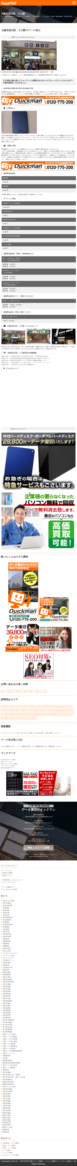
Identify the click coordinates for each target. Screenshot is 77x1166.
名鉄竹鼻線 (7, 1005)
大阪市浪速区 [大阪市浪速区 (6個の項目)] (70, 710)
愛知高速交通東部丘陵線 (11, 1063)
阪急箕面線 (7, 1125)
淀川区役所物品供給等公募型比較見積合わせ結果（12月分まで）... (31, 358)
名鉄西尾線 (7, 1013)
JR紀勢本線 (7, 934)
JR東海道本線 (8, 924)
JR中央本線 (7, 903)
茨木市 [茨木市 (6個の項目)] (27, 718)
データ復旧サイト (9, 887)
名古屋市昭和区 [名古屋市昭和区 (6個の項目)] (42, 706)
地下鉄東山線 (7, 1027)
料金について (7, 875)
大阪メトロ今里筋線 (10, 1036)
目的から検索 (7, 873)
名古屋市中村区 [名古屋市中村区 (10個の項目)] (21, 706)
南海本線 (6, 970)
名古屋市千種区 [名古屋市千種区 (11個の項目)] (28, 706)
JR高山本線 (7, 948)
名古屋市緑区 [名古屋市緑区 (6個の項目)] (3, 710)
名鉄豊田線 (7, 1017)
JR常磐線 (6, 922)
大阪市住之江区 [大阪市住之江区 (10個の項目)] (26, 710)
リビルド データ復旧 (11, 1155)
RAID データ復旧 (9, 1148)
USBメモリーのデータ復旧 (9, 764)
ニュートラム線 (8, 955)
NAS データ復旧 (9, 1145)
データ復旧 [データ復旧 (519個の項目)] (29, 691)
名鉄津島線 (7, 994)
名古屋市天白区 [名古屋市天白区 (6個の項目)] (35, 706)
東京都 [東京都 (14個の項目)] (61, 714)
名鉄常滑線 (7, 989)
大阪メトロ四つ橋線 (10, 1041)
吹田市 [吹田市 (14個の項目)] (15, 710)
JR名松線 (6, 912)
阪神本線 (6, 1129)
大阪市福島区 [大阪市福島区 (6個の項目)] (16, 714)
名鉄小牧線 (7, 984)
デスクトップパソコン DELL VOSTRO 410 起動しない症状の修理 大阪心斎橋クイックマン (31, 733)
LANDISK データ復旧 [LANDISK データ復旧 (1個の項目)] (5, 691)
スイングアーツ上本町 (8, 766)
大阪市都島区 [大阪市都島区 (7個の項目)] (33, 714)
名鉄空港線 (7, 1003)
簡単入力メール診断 (38, 847)
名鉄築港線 (7, 1008)
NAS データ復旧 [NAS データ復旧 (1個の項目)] (14, 691)
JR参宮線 (6, 910)
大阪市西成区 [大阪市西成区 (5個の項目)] (27, 714)
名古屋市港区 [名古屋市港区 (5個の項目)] (55, 706)
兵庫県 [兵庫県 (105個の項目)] (10, 706)
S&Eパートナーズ (6, 761)
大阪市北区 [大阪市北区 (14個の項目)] (33, 710)
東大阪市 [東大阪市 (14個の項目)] (65, 714)
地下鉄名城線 (7, 1022)
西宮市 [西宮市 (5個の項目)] (31, 718)
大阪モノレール (8, 1053)
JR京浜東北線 (8, 905)
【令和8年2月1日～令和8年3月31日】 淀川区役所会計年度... (29, 356)
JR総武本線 (7, 936)
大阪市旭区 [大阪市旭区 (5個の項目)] (57, 710)
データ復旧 (34, 30)
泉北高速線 (7, 1072)
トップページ (7, 870)
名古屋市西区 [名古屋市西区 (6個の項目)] (9, 710)
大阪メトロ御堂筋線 (10, 1046)
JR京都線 (6, 908)
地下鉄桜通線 (7, 1029)
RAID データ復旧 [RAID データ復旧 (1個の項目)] (22, 691)
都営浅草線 (7, 1108)
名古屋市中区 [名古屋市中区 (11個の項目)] (15, 706)
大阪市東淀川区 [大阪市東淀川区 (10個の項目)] (63, 710)
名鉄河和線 (7, 991)
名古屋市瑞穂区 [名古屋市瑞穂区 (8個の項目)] (69, 706)
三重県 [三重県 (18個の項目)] (2, 706)
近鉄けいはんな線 (9, 1086)
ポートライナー (8, 958)
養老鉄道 (6, 1132)
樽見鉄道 (6, 1070)
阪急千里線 (7, 1117)
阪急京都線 (7, 1113)
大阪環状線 (7, 1055)
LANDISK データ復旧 (11, 1143)
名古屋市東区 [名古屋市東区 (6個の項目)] (49, 706)
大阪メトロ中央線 (9, 1034)
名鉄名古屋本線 (8, 982)
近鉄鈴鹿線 (7, 1103)
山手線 (5, 1058)
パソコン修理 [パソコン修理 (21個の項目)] (34, 691)
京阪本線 (6, 965)
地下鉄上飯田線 (8, 1020)
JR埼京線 (6, 915)
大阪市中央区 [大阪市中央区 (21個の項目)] (19, 710)
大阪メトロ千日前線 (10, 1039)
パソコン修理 (7, 1152)
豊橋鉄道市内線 (8, 1082)
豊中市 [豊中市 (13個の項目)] (35, 718)
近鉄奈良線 (7, 1096)
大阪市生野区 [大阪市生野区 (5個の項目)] (9, 714)
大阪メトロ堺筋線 (9, 1044)
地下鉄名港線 (7, 1024)
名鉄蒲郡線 (7, 1010)
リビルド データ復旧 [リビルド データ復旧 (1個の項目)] (42, 691)
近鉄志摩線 (7, 1101)
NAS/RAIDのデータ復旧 (8, 759)
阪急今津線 (7, 1115)
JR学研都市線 (8, 917)
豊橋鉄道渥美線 (8, 1084)
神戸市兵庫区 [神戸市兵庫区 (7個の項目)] (3, 718)
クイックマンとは (9, 882)
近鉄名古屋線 (7, 1091)
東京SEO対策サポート (8, 768)
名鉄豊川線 (7, 1015)
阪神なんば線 (7, 1127)
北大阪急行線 (7, 967)
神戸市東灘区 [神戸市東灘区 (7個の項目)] (9, 718)
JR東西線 (6, 927)
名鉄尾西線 (7, 986)
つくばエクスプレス (10, 953)
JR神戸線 (6, 932)
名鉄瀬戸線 (7, 996)
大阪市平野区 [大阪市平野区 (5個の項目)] (51, 710)
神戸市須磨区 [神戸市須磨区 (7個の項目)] (22, 718)
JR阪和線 (6, 943)
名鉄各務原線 (7, 979)
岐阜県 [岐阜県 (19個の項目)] (49, 714)
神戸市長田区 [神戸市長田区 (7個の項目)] (16, 718)
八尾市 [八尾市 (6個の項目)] (6, 706)
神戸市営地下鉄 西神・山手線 (14, 1077)
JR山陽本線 (7, 920)
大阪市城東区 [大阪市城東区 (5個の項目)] (38, 710)
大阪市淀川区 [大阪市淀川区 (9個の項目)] (3, 714)
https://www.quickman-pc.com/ (38, 856)
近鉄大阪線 (7, 1094)
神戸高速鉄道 (7, 1079)
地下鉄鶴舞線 (7, 1032)
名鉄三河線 (7, 977)
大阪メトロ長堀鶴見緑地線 (12, 1051)
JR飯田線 (6, 946)
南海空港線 (7, 972)
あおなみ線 (7, 951)
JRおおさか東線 (8, 901)
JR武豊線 (6, 929)
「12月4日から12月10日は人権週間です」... (23, 364)
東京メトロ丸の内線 (10, 1065)
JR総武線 (6, 939)
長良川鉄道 (7, 1110)
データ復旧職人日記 (12, 739)
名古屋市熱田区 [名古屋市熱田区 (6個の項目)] (62, 706)
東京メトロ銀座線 (9, 1067)
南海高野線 (7, 974)
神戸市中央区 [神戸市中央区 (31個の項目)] (70, 714)
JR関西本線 (7, 941)
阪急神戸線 (7, 1122)
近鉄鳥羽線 (7, 1106)
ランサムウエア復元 (10, 889)
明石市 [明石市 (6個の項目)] (57, 714)
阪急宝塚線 (7, 1120)
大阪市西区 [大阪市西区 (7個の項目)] (22, 714)
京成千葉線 (7, 963)
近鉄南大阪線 (7, 1089)
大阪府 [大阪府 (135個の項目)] (46, 714)
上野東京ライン (8, 960)
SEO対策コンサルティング (12, 880)
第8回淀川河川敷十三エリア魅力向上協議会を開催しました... (29, 360)
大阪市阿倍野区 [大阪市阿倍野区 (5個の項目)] (40, 714)
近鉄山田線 (7, 1098)
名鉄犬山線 (7, 998)
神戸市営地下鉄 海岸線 (11, 1075)
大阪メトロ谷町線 (9, 1048)
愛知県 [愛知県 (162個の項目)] (53, 714)
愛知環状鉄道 (7, 1060)
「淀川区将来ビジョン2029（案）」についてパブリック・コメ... (30, 362)
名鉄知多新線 (7, 1001)
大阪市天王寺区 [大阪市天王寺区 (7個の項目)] (45, 710)
